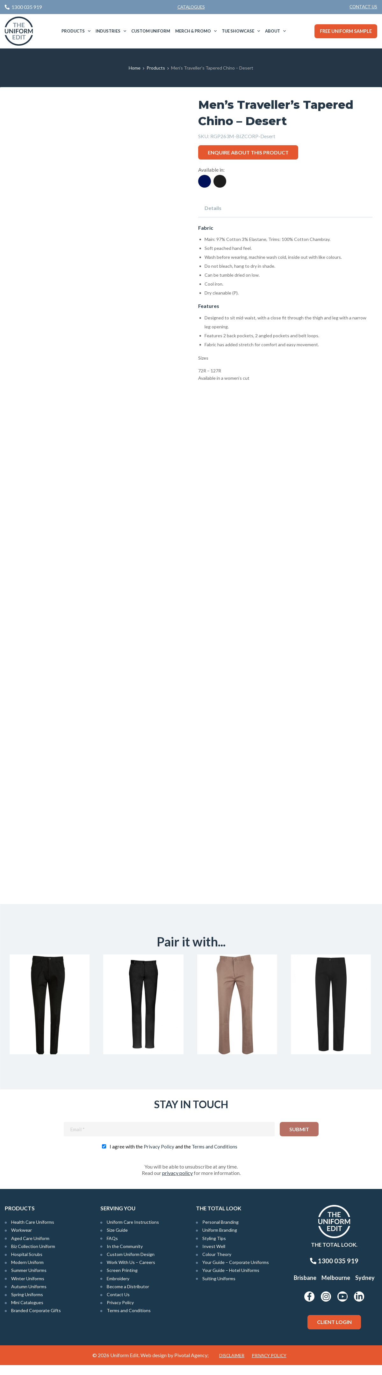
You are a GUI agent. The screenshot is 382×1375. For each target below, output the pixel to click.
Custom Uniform (150, 31)
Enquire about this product (248, 152)
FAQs (112, 1248)
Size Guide (117, 1240)
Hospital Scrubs (26, 1264)
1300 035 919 (334, 1270)
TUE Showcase (238, 31)
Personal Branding (220, 1232)
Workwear (21, 1240)
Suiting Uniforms (218, 1288)
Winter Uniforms (27, 1288)
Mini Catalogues (27, 1312)
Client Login (334, 1332)
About (272, 31)
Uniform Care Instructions (133, 1232)
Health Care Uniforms (32, 1232)
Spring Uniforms (27, 1304)
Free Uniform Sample (346, 31)
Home (135, 68)
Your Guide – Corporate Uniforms (235, 1272)
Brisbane (305, 1287)
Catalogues (191, 7)
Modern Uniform (27, 1272)
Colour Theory (216, 1264)
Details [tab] (213, 208)
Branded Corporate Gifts (36, 1320)
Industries (108, 31)
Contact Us (363, 6)
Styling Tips (214, 1248)
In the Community (125, 1256)
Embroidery (118, 1288)
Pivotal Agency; (191, 1365)
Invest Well (213, 1256)
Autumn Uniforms (29, 1296)
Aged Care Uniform (30, 1248)
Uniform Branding (219, 1240)
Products (73, 31)
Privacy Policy (159, 1156)
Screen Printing (122, 1280)
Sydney (365, 1287)
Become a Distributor (128, 1296)
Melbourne (335, 1287)
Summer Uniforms (29, 1280)
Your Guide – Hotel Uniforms (230, 1280)
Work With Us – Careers (131, 1272)
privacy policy (177, 1183)
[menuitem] (363, 7)
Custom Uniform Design (131, 1264)
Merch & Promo (193, 31)
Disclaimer (231, 1365)
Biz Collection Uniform (33, 1256)
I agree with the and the (173, 1156)
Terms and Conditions (214, 1156)
